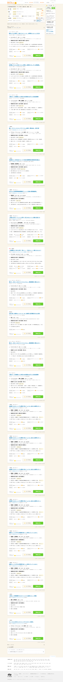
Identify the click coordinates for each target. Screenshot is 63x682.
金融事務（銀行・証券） (35, 666)
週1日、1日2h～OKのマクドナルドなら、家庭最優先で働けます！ (24, 282)
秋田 (20, 660)
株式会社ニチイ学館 (15, 161)
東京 (14, 659)
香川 (47, 660)
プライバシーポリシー (26, 673)
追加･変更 (14, 18)
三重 (32, 659)
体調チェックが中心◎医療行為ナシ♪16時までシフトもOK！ (23, 532)
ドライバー (47, 667)
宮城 (18, 660)
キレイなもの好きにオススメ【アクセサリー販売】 (21, 621)
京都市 (47, 663)
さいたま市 (29, 663)
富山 (31, 660)
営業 (46, 666)
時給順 (15, 27)
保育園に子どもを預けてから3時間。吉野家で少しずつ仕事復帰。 (24, 65)
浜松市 (38, 663)
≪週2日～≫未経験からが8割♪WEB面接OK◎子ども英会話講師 (23, 96)
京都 (40, 659)
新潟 (29, 660)
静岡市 (35, 663)
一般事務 (15, 666)
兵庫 (38, 659)
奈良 (43, 659)
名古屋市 (32, 663)
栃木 (24, 659)
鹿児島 (30, 661)
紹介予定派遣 (45, 669)
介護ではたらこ (43, 676)
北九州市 (27, 664)
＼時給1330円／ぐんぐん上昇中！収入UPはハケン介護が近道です (24, 217)
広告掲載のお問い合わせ (51, 673)
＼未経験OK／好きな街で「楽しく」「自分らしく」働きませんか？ (25, 250)
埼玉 (20, 659)
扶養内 (40, 669)
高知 (16, 661)
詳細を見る (38, 55)
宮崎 (27, 661)
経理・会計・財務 (23, 666)
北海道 (48, 659)
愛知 (28, 659)
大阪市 (40, 663)
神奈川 (17, 659)
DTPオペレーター (26, 667)
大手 (42, 669)
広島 (37, 660)
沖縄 (32, 661)
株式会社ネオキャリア (15, 407)
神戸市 (45, 663)
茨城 (22, 659)
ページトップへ (53, 656)
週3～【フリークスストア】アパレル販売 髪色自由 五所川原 (24, 128)
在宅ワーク (19, 669)
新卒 (30, 669)
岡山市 (22, 664)
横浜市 (18, 663)
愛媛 (14, 661)
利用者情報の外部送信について (34, 673)
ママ (37, 669)
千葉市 (26, 663)
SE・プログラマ (16, 667)
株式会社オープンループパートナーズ (18, 597)
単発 (16, 669)
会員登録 (47, 2)
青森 (14, 660)
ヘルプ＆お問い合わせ (43, 673)
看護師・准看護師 (34, 667)
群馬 (26, 659)
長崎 (22, 661)
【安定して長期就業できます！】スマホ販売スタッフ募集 (23, 595)
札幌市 (50, 663)
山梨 (26, 660)
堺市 (42, 663)
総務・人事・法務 (28, 666)
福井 (35, 660)
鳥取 (41, 660)
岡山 (39, 660)
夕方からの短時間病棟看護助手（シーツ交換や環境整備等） (23, 191)
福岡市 (25, 664)
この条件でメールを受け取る (39, 20)
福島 (24, 660)
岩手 (16, 660)
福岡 (18, 661)
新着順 (12, 27)
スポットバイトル (20, 676)
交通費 (35, 669)
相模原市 (23, 663)
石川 (33, 660)
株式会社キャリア (15, 219)
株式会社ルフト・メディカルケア (17, 193)
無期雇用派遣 (49, 669)
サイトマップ (15, 673)
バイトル (15, 676)
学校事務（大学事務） (42, 666)
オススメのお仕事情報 (49, 30)
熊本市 (30, 664)
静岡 (34, 659)
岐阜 (30, 659)
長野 (27, 660)
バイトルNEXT (26, 676)
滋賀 (41, 659)
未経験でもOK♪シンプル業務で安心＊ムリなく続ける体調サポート (25, 406)
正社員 (27, 669)
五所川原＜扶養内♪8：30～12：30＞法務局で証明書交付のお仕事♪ (24, 313)
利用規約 (20, 673)
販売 (47, 666)
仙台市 (15, 664)
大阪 (36, 659)
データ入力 (18, 666)
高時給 (33, 669)
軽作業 (39, 667)
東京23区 (15, 663)
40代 (29, 669)
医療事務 (30, 667)
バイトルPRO (31, 676)
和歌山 (46, 659)
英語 (24, 669)
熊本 (24, 661)
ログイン (53, 2)
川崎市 (20, 663)
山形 (22, 660)
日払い (22, 669)
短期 (14, 669)
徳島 (49, 660)
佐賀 (20, 661)
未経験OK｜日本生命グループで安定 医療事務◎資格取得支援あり (24, 159)
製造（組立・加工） (43, 667)
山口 (45, 660)
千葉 (18, 659)
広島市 (20, 664)
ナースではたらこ (37, 676)
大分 (26, 661)
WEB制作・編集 (21, 667)
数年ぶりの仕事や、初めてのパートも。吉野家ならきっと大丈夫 (24, 33)
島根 (43, 660)
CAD (49, 666)
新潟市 (17, 664)
